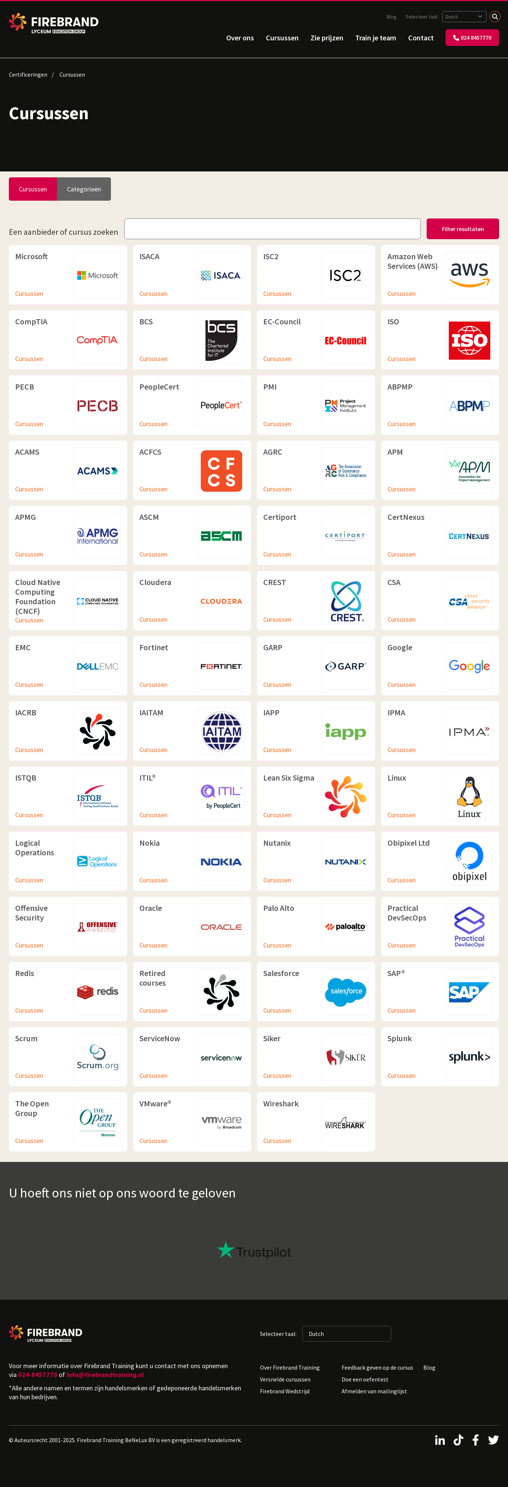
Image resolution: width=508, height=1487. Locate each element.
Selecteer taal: (422, 16)
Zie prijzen (327, 37)
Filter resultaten (463, 229)
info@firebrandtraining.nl (105, 1374)
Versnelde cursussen (285, 1379)
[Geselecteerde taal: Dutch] (464, 16)
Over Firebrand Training (290, 1367)
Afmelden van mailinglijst (374, 1391)
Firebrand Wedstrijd (284, 1391)
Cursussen (282, 37)
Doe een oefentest (365, 1379)
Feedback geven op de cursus (377, 1367)
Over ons (240, 37)
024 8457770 (472, 37)
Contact (421, 37)
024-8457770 (37, 1374)
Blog (392, 16)
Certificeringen (28, 74)
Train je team (375, 37)
